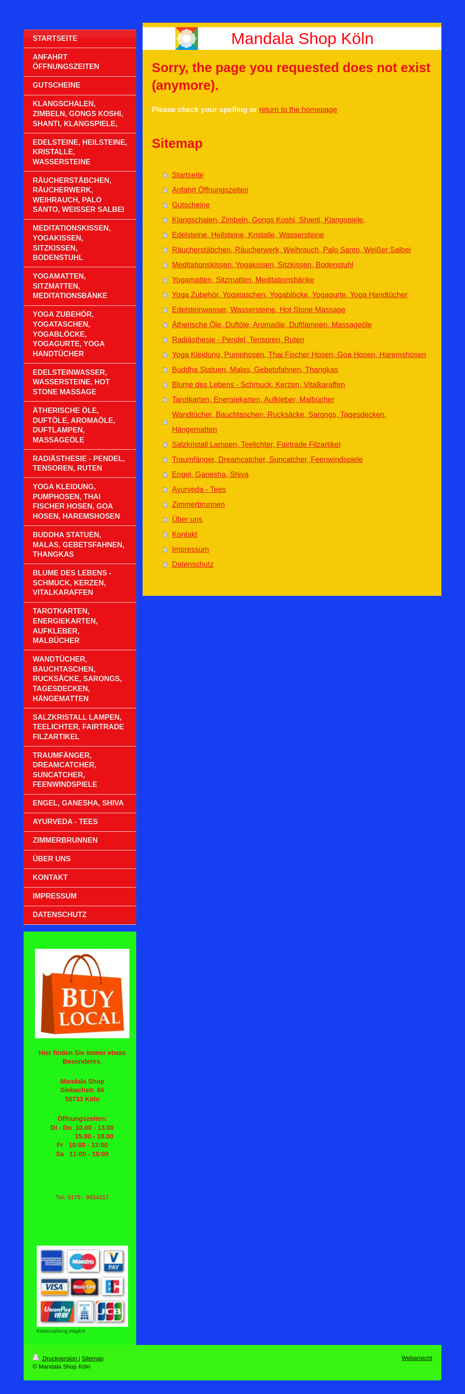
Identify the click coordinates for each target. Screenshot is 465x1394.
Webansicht (416, 1358)
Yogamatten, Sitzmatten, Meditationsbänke (243, 279)
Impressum (190, 549)
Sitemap (93, 1358)
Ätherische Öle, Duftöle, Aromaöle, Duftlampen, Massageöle (272, 324)
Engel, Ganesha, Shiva (210, 474)
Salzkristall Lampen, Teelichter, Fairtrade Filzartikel (256, 444)
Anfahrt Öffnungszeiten (210, 190)
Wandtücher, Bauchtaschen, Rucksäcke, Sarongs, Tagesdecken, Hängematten (279, 421)
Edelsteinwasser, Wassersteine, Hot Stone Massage (259, 309)
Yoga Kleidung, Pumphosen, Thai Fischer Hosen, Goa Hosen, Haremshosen (299, 354)
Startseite (188, 175)
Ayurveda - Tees (199, 489)
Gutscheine (191, 205)
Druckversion (56, 1358)
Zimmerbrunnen (198, 504)
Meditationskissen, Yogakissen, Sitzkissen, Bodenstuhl (262, 264)
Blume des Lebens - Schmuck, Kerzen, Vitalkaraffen (258, 384)
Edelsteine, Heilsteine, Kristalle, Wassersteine (248, 235)
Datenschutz (193, 564)
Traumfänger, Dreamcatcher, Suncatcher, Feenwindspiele (267, 459)
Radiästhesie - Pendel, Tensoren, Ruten (238, 339)
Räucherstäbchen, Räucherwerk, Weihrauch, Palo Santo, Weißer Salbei (291, 249)
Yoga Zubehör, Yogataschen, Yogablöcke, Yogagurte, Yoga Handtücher (290, 294)
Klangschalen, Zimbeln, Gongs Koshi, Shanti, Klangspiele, (269, 220)
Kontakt (185, 534)
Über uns (187, 519)
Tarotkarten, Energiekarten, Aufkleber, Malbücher (253, 399)
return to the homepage (298, 109)
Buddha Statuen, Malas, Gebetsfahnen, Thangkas (255, 369)
